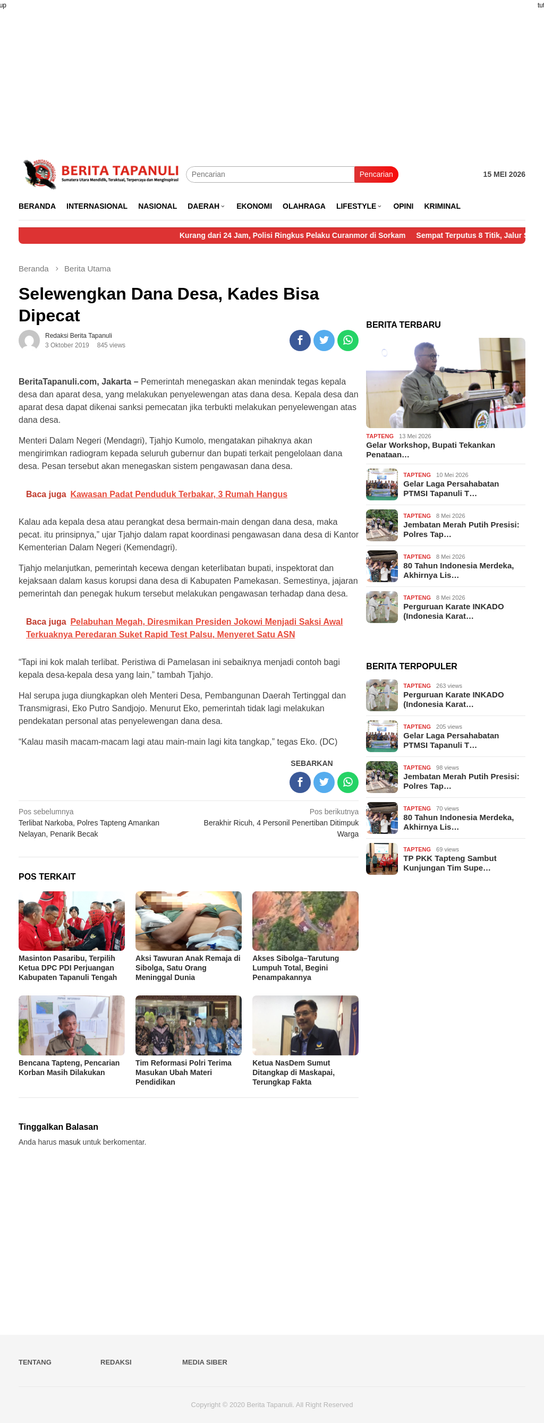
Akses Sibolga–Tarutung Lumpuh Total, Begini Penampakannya (295, 968)
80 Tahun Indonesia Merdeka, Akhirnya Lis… (458, 570)
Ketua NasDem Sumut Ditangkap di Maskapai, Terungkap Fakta (293, 1072)
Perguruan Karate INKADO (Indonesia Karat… (453, 611)
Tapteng (380, 436)
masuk (70, 1142)
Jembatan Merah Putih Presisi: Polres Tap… (461, 529)
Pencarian (376, 174)
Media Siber (204, 1362)
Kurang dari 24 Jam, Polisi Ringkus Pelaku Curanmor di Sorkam (309, 235)
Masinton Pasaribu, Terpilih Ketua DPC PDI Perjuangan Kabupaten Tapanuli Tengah (68, 968)
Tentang (35, 1362)
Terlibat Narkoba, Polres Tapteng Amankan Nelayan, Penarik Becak (100, 822)
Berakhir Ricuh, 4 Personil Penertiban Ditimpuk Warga (277, 822)
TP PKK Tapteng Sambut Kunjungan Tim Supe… (449, 863)
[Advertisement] (272, 74)
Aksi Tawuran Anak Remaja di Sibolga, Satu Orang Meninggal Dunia (188, 968)
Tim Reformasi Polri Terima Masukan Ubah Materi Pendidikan (183, 1072)
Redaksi (116, 1362)
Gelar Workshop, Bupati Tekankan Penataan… (430, 449)
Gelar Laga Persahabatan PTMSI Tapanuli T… (451, 488)
